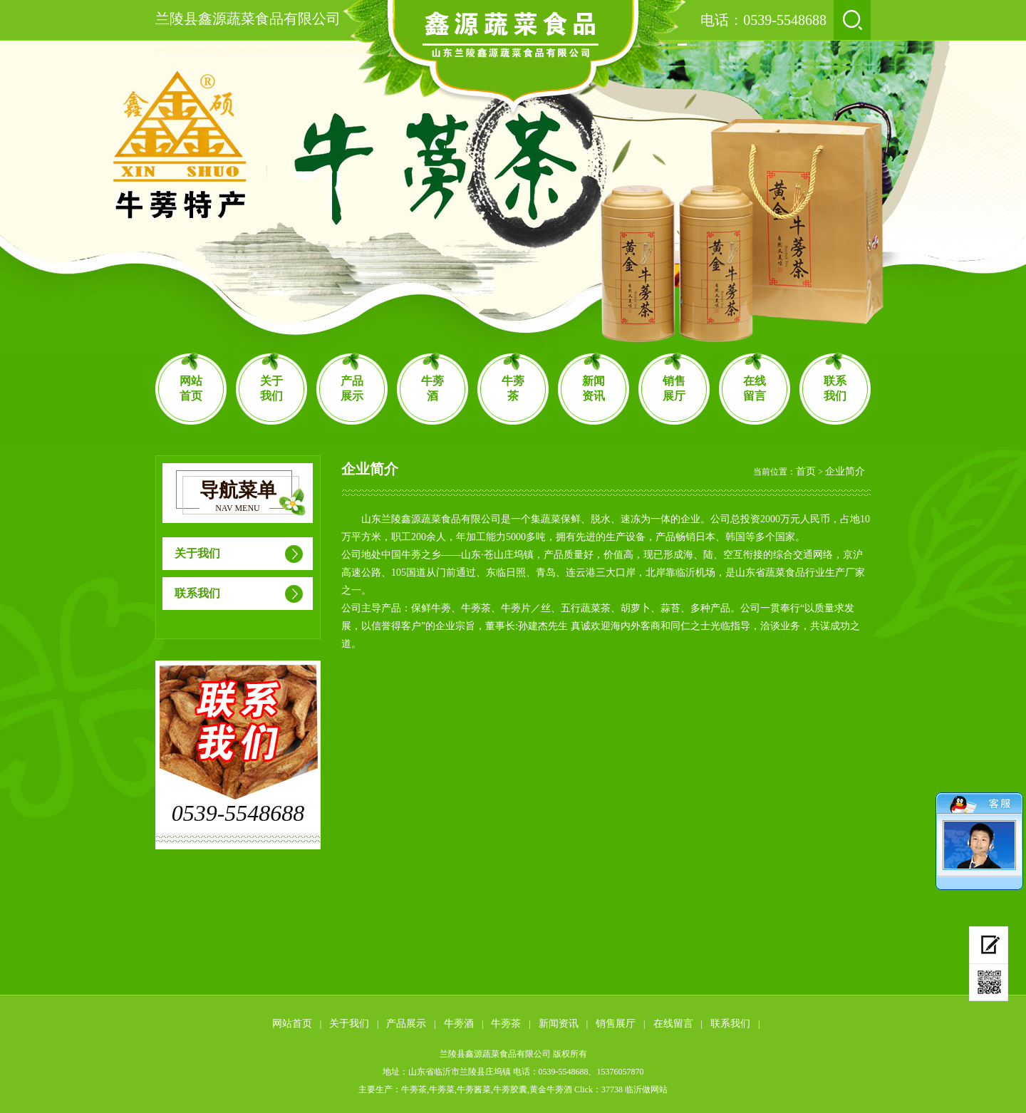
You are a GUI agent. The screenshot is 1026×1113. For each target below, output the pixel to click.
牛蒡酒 (432, 388)
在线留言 (754, 388)
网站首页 (191, 388)
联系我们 (835, 388)
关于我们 (271, 388)
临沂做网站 (646, 1089)
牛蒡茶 (513, 388)
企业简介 (845, 471)
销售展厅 (674, 388)
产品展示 (352, 388)
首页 (806, 471)
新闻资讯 (593, 388)
